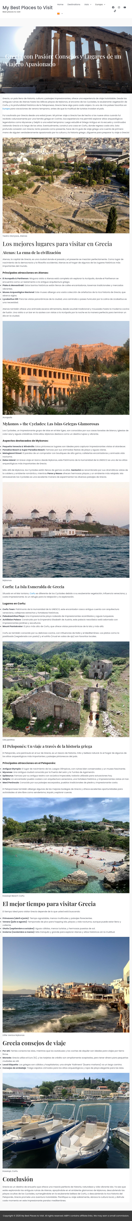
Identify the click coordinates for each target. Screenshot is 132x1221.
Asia (87, 4)
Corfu (32, 593)
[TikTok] (115, 11)
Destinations (74, 4)
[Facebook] (113, 7)
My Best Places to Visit (28, 7)
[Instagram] (119, 7)
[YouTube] (125, 7)
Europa (100, 4)
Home (60, 4)
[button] (90, 4)
